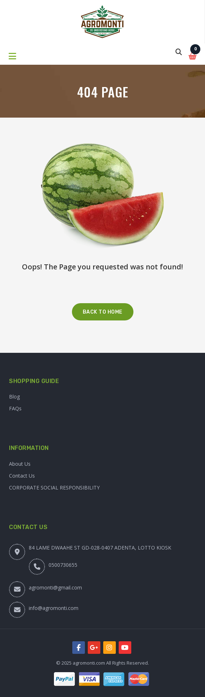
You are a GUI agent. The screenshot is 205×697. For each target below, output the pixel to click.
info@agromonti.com (53, 608)
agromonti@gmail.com (55, 587)
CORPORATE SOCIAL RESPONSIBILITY (54, 487)
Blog (14, 396)
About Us (20, 463)
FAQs (15, 408)
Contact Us (22, 475)
